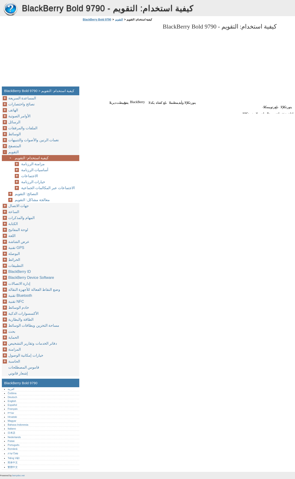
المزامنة (14, 349)
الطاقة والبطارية (20, 319)
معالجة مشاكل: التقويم (32, 200)
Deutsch (12, 397)
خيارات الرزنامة (33, 182)
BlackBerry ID (19, 272)
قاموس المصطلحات (23, 367)
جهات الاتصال (18, 206)
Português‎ (13, 445)
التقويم (119, 19)
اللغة (11, 236)
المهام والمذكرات (21, 218)
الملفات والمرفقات (22, 128)
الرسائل (14, 122)
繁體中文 (13, 467)
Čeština (12, 393)
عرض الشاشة (19, 242)
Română (12, 448)
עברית (11, 412)
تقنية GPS (16, 248)
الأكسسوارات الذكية (23, 313)
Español (12, 405)
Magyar (12, 420)
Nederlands (14, 437)
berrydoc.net (18, 475)
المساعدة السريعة (22, 98)
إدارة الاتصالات (19, 284)
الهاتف (13, 110)
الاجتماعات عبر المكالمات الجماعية (48, 188)
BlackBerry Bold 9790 (10, 9)
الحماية (13, 337)
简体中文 (13, 462)
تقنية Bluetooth (20, 295)
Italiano (12, 428)
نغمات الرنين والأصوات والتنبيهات (33, 140)
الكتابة (13, 224)
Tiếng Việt (13, 458)
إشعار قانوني (18, 373)
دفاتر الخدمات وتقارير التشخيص (32, 343)
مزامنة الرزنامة (33, 164)
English (12, 401)
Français (13, 408)
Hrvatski (12, 417)
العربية (11, 389)
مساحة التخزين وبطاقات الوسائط (33, 325)
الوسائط (14, 134)
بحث (11, 331)
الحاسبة (14, 361)
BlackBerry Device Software (31, 278)
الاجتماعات (29, 176)
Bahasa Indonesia (18, 424)
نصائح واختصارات (21, 104)
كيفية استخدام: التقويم (32, 158)
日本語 (11, 432)
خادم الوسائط (18, 307)
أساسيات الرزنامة (34, 170)
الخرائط (14, 260)
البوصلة (14, 254)
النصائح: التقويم (26, 194)
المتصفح (14, 146)
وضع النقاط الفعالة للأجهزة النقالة (34, 289)
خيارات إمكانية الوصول (25, 355)
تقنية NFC (16, 301)
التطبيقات (15, 266)
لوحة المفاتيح (18, 230)
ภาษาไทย (13, 453)
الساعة (13, 212)
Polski (11, 441)
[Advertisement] (120, 55)
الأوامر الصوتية (19, 116)
